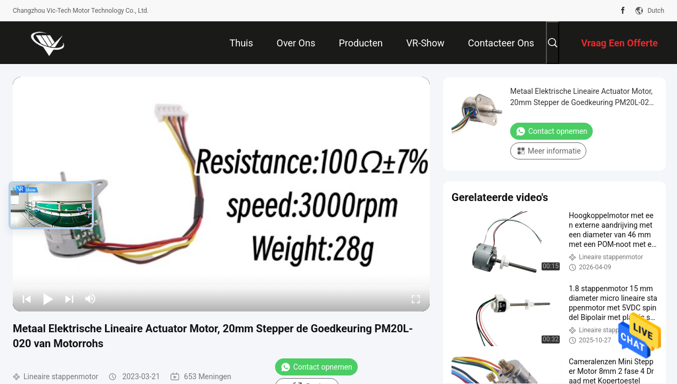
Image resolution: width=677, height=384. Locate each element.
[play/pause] (48, 299)
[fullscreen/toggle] (415, 299)
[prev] (26, 299)
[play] (221, 194)
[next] (69, 299)
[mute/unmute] (90, 299)
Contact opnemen (316, 367)
